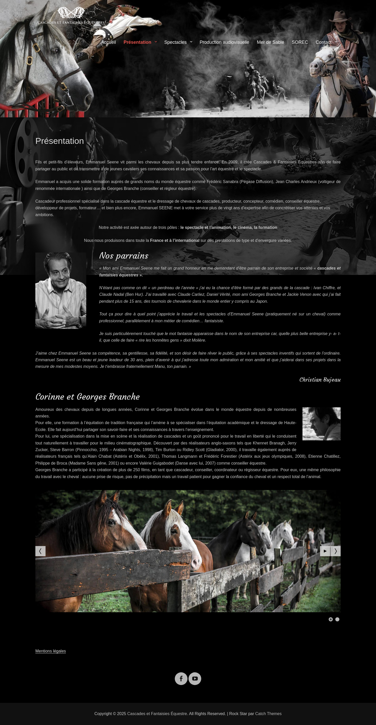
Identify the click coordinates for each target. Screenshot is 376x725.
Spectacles (175, 42)
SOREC (300, 42)
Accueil (108, 42)
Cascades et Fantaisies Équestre (157, 714)
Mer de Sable (270, 42)
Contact (323, 42)
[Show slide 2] (337, 619)
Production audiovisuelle (224, 42)
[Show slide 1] (331, 619)
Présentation (137, 42)
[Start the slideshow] (325, 551)
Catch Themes (268, 714)
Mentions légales (50, 651)
